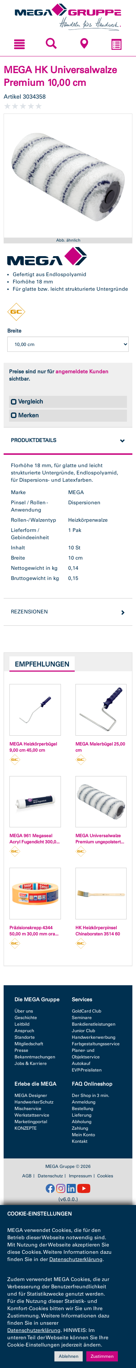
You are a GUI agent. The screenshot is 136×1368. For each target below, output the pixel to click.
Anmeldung (83, 1102)
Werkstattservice (32, 1115)
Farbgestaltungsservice (96, 1043)
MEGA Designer (31, 1095)
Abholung (81, 1121)
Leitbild (22, 1024)
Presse (21, 1050)
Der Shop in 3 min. (90, 1095)
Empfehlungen (42, 664)
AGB (27, 1176)
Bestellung (82, 1108)
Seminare (82, 1017)
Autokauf (81, 1063)
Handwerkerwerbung (93, 1037)
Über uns (24, 1011)
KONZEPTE (26, 1128)
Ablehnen (68, 1356)
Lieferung (81, 1115)
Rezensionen (29, 612)
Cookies (105, 1175)
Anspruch (24, 1030)
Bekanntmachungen (35, 1056)
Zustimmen (102, 1356)
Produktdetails (33, 440)
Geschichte (26, 1017)
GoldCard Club (86, 1011)
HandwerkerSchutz (34, 1102)
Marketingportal (31, 1121)
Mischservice (28, 1108)
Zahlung (80, 1128)
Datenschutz (50, 1176)
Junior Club (83, 1030)
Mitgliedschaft (29, 1043)
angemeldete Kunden (81, 372)
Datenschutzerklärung (76, 1259)
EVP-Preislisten (87, 1070)
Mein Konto (83, 1134)
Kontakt (79, 1141)
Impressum (80, 1176)
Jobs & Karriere (31, 1063)
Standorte (25, 1037)
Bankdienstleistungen (93, 1024)
